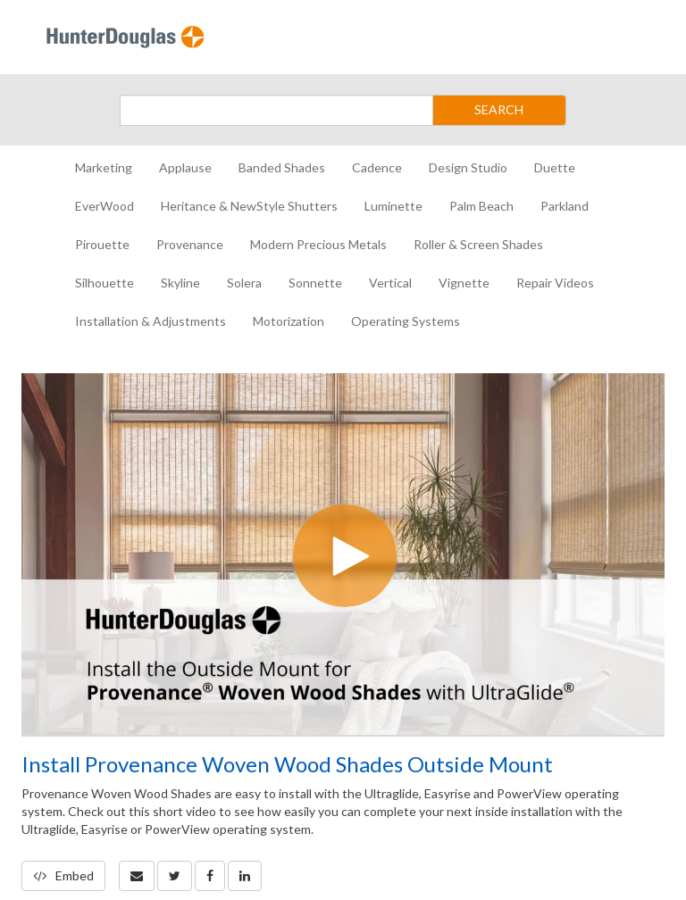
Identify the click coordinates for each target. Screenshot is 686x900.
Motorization (288, 321)
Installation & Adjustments (150, 321)
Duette (554, 167)
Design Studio (468, 167)
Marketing (103, 167)
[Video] (343, 554)
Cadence (377, 167)
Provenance (189, 244)
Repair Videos (555, 282)
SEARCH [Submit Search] (498, 109)
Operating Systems (405, 321)
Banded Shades (281, 167)
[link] (174, 876)
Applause (185, 167)
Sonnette (315, 282)
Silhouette (104, 282)
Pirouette (102, 244)
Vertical (390, 282)
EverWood (104, 205)
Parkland (564, 205)
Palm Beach (481, 205)
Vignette (464, 282)
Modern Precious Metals (318, 244)
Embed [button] (63, 875)
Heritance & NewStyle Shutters (249, 205)
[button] (137, 876)
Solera (244, 282)
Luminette (393, 205)
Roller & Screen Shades (478, 244)
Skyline (180, 282)
